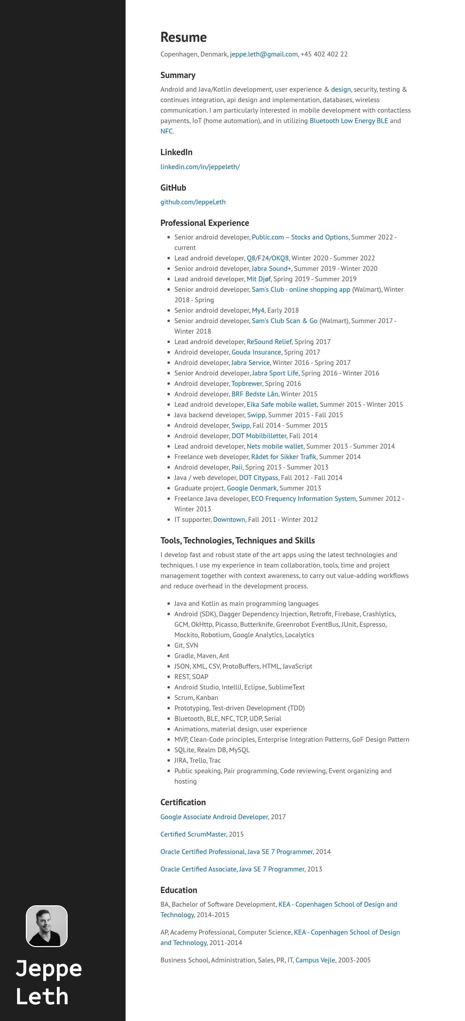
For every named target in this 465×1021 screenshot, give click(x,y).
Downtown (229, 519)
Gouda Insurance (256, 352)
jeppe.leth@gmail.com (264, 54)
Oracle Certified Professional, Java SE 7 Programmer (236, 851)
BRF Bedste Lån (255, 393)
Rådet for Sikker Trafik (283, 456)
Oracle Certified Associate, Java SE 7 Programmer (232, 869)
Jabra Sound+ (271, 268)
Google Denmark (252, 488)
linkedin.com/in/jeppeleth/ (200, 166)
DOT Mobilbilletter (259, 435)
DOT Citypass (258, 477)
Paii (237, 467)
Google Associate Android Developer (214, 816)
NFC (166, 131)
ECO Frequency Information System (303, 498)
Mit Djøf (258, 278)
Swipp (256, 414)
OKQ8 (279, 257)
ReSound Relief (269, 341)
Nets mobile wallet (275, 446)
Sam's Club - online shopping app (301, 289)
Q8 (251, 257)
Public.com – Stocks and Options (300, 237)
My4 (258, 310)
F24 (263, 257)
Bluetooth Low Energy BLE (349, 120)
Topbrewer (246, 383)
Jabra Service (251, 362)
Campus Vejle (315, 960)
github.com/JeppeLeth (193, 201)
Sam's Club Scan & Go (284, 320)
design (341, 89)
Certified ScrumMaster (193, 834)
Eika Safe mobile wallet (282, 404)
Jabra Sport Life (275, 373)
